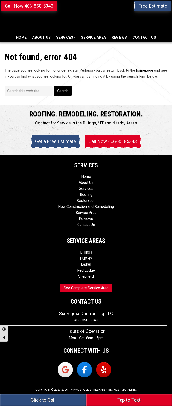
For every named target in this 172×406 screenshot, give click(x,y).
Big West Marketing (122, 389)
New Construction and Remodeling (86, 206)
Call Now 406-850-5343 (29, 6)
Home (86, 176)
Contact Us (86, 224)
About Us (86, 182)
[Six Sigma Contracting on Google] (65, 369)
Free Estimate (152, 6)
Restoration (86, 200)
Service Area (86, 212)
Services (86, 188)
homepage (144, 70)
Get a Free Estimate (55, 141)
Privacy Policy (80, 389)
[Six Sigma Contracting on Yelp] (103, 369)
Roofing (86, 194)
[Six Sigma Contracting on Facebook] (84, 369)
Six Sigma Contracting (86, 28)
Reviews (86, 218)
